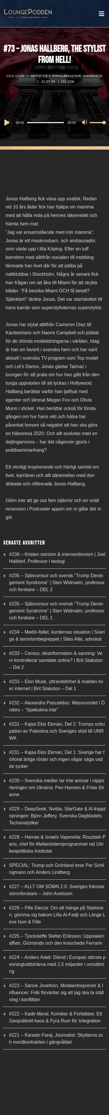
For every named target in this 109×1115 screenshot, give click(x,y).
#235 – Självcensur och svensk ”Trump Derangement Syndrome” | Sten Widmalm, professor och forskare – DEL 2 (57, 582)
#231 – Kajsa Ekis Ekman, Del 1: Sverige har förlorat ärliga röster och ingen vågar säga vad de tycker (56, 759)
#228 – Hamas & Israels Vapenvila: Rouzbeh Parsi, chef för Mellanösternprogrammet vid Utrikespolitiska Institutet (57, 844)
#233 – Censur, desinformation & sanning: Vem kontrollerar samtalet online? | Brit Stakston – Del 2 (56, 660)
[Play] (6, 122)
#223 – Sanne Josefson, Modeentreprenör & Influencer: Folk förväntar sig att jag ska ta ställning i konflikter (56, 992)
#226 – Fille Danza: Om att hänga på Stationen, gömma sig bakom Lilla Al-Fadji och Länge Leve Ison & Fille (57, 914)
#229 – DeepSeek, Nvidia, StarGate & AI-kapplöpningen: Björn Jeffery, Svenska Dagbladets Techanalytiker (57, 815)
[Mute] (85, 123)
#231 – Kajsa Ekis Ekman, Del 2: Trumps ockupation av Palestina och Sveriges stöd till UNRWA (57, 731)
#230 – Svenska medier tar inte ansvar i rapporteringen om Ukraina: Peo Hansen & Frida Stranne (56, 787)
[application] (54, 122)
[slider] (45, 122)
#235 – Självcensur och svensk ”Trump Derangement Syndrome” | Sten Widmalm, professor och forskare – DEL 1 (57, 610)
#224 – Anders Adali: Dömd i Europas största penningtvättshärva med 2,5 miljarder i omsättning (57, 964)
